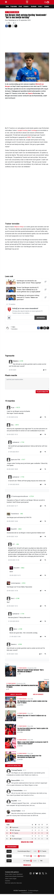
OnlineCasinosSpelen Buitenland (14, 876)
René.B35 (14, 529)
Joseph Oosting (22, 130)
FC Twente (43, 851)
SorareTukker (16, 811)
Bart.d (12, 598)
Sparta (30, 93)
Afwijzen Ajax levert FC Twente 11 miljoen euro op (31, 715)
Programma (14, 6)
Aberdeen (43, 856)
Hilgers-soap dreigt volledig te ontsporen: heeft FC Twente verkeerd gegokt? (32, 743)
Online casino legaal (10, 878)
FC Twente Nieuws (12, 12)
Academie (33, 6)
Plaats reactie (42, 392)
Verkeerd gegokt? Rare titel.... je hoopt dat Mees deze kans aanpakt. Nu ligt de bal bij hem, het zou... (26, 804)
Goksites (7, 880)
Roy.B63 (14, 801)
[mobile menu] (6, 2)
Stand (20, 6)
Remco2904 (15, 780)
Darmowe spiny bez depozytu (13, 883)
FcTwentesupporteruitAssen (19, 496)
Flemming (11, 20)
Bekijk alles (27, 865)
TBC (41, 860)
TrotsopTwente (16, 770)
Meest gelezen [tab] (16, 694)
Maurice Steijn (19, 227)
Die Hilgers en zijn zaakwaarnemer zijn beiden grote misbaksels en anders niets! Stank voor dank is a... (26, 774)
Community (47, 6)
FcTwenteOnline (17, 790)
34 (18, 717)
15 (8, 23)
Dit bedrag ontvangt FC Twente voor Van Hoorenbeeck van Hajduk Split (29, 756)
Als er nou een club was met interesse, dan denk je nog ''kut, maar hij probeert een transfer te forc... (27, 794)
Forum (40, 6)
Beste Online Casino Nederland (13, 874)
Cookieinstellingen (33, 890)
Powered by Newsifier (27, 892)
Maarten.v (16, 361)
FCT (13, 544)
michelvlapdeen (15, 583)
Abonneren (41, 318)
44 (18, 745)
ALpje (12, 407)
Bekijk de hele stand (27, 842)
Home (7, 6)
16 (18, 759)
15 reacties (10, 304)
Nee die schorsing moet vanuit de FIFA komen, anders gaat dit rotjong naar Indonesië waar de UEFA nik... (26, 814)
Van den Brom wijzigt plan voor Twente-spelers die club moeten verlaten (32, 729)
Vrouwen (26, 6)
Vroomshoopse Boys (24, 851)
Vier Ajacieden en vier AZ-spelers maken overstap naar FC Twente (32, 702)
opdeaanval (15, 442)
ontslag (33, 130)
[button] (45, 2)
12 (22, 705)
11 (18, 732)
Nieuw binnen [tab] (38, 694)
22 (18, 705)
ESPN (29, 137)
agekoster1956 (15, 459)
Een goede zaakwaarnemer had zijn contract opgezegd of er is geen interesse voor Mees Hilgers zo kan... (27, 784)
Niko (12, 425)
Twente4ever (15, 514)
